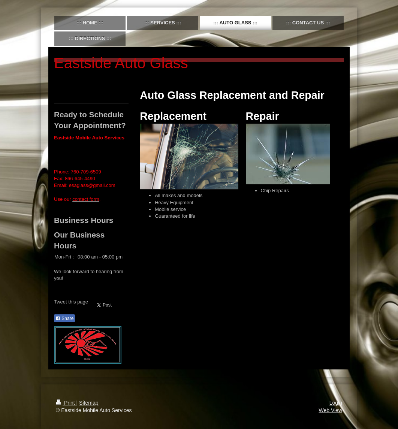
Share (64, 318)
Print (66, 403)
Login (335, 403)
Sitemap (88, 403)
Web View (330, 410)
